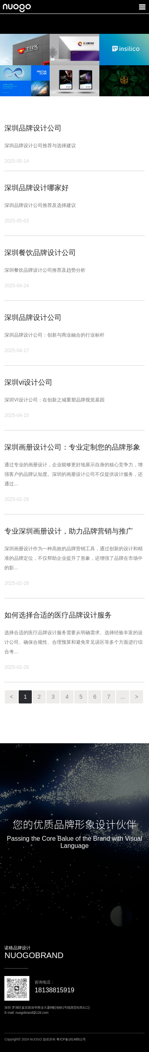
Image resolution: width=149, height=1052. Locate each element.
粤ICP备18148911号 (71, 1039)
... (122, 697)
